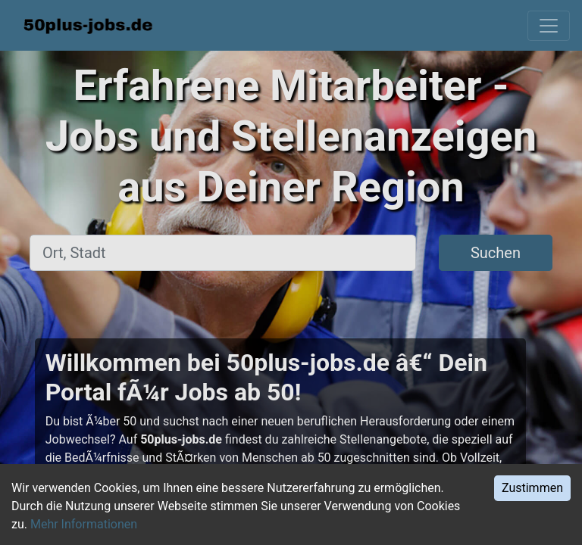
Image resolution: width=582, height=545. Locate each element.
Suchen (496, 253)
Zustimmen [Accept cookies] (532, 488)
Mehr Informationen (83, 524)
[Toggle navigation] (548, 26)
